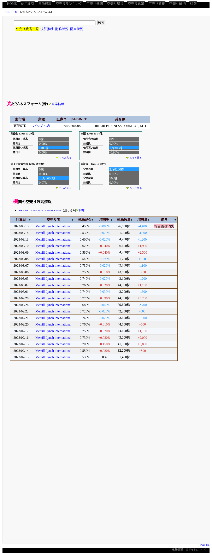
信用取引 (27, 3)
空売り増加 (115, 3)
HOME (12, 3)
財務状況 (62, 29)
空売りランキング (69, 3)
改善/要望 (177, 549)
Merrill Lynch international (53, 226)
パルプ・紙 (11, 11)
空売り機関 (94, 3)
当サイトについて (196, 549)
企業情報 (56, 104)
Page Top (205, 544)
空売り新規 (156, 3)
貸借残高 (45, 3)
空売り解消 (177, 3)
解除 (80, 210)
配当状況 (76, 29)
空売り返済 (136, 3)
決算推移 (47, 29)
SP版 (193, 3)
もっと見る (63, 157)
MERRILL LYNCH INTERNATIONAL (40, 210)
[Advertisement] (106, 68)
